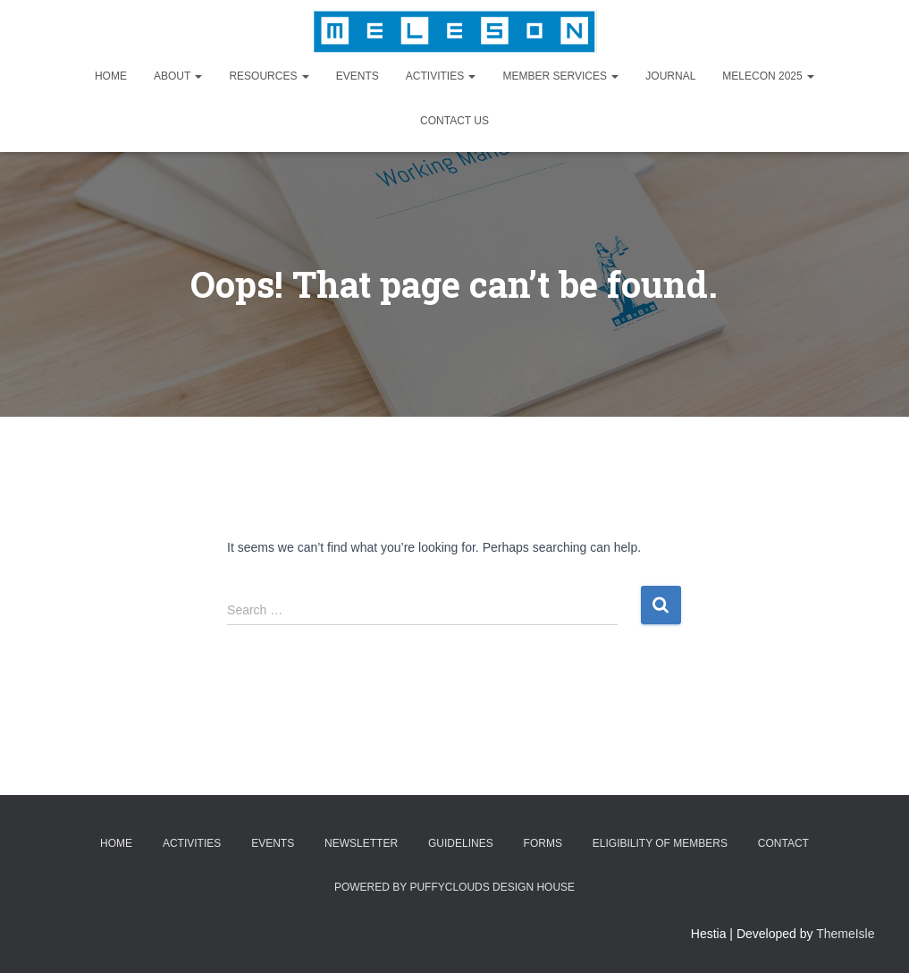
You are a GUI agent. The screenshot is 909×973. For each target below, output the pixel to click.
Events (357, 76)
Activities (441, 76)
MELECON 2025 (768, 76)
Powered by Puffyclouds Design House (454, 887)
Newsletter (361, 843)
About (178, 76)
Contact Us (454, 120)
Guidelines (460, 843)
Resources (268, 76)
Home (111, 76)
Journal (670, 76)
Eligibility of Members (660, 843)
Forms (543, 843)
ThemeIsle (845, 933)
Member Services (560, 76)
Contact (783, 843)
